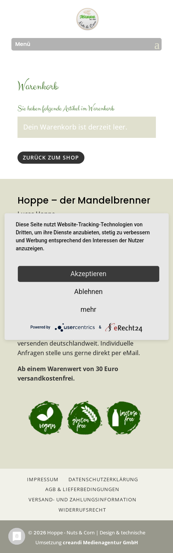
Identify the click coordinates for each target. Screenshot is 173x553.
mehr (88, 309)
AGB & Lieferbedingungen (82, 489)
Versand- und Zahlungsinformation (82, 499)
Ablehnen (88, 291)
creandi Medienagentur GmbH (100, 542)
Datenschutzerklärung (103, 479)
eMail (130, 353)
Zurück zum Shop (51, 157)
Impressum (43, 479)
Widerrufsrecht (82, 509)
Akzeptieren (88, 274)
